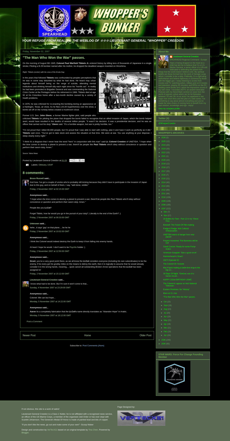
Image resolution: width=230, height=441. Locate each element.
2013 (163, 186)
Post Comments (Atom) (93, 345)
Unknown (34, 223)
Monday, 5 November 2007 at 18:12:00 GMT (50, 315)
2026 (163, 137)
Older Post (145, 335)
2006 (163, 340)
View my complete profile (169, 108)
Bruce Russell (37, 178)
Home (87, 335)
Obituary (42, 165)
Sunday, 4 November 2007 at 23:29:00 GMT (50, 287)
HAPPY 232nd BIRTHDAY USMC (177, 280)
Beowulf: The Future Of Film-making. (179, 225)
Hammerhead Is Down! (173, 256)
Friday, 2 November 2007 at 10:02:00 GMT (49, 231)
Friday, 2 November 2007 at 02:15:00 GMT (49, 189)
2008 (163, 205)
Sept (166, 305)
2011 (163, 193)
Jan (165, 335)
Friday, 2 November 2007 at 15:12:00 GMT (49, 273)
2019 (163, 164)
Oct (165, 302)
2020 (163, 160)
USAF (50, 165)
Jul (165, 313)
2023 (163, 149)
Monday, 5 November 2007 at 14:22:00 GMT (50, 301)
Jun (165, 316)
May (166, 320)
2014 (163, 182)
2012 (163, 190)
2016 (163, 175)
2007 (163, 208)
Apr (165, 324)
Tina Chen (93, 430)
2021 (163, 156)
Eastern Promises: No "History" (176, 289)
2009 (163, 201)
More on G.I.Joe (170, 293)
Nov (166, 215)
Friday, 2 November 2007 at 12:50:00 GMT (49, 251)
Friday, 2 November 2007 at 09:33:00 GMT (49, 217)
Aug (166, 309)
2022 (163, 152)
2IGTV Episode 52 (171, 260)
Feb (166, 331)
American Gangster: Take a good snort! (180, 253)
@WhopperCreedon (167, 123)
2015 (163, 178)
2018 (163, 167)
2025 (163, 141)
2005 (163, 344)
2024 (163, 145)
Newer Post (29, 335)
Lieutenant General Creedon (44, 280)
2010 (163, 197)
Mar (166, 328)
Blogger (25, 432)
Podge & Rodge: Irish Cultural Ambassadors (176, 229)
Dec (166, 212)
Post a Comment (34, 321)
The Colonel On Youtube (173, 264)
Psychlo (73, 247)
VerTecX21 (52, 430)
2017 (163, 171)
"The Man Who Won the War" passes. (54, 58)
